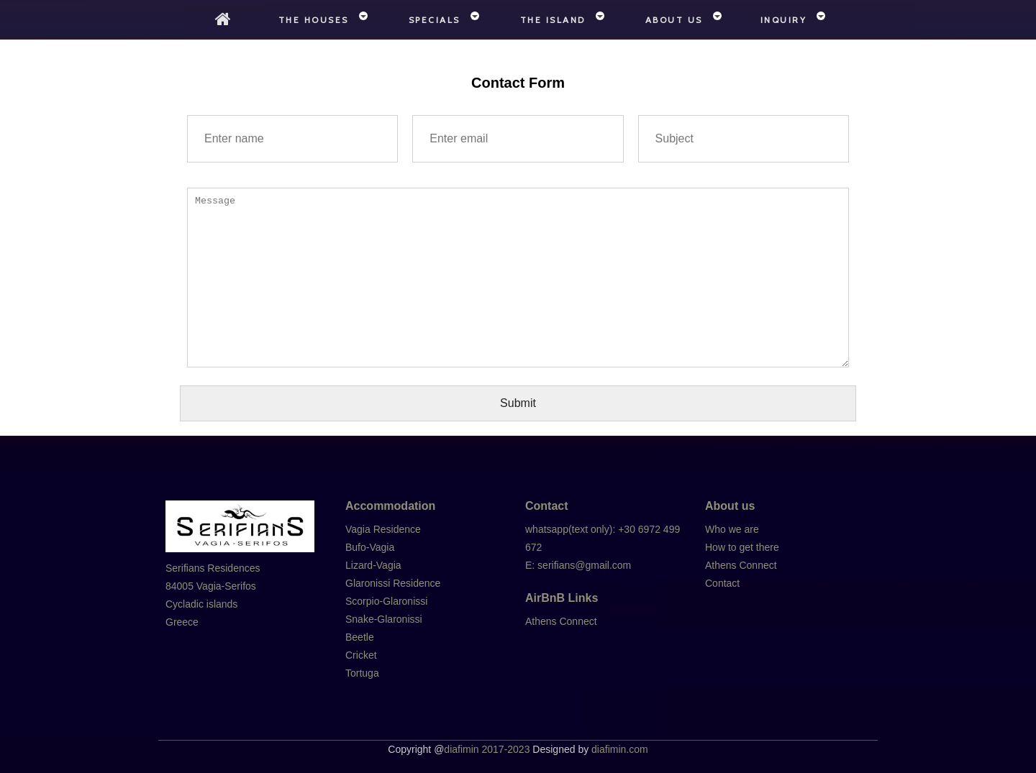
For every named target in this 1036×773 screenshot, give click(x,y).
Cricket (361, 655)
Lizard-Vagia (373, 565)
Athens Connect (561, 621)
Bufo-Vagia (369, 547)
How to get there (742, 547)
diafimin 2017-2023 (487, 749)
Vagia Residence (383, 529)
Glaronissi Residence (392, 583)
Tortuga (362, 673)
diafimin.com (619, 749)
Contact (722, 583)
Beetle (359, 637)
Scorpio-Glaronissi (386, 601)
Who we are (732, 529)
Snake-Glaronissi (383, 619)
